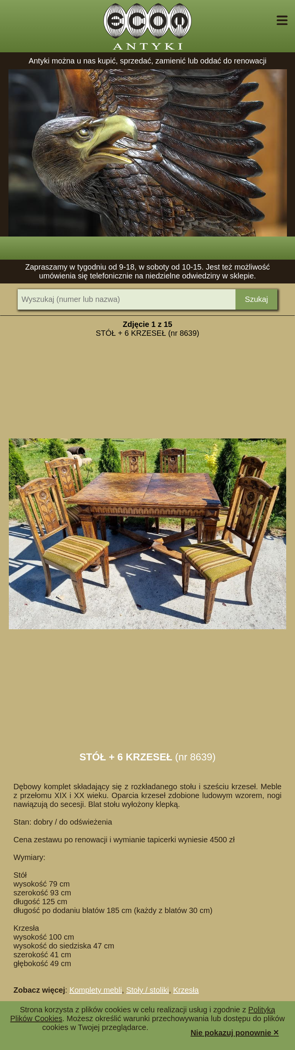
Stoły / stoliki (147, 990)
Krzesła (186, 990)
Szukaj (256, 299)
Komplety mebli (96, 990)
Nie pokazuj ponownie (235, 1032)
